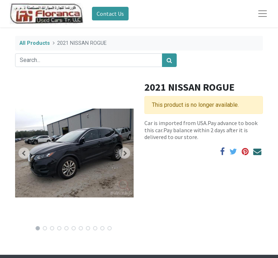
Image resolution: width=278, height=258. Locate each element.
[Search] (169, 60)
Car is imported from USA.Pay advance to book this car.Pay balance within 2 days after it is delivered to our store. (201, 129)
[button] (24, 153)
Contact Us (110, 13)
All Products (34, 43)
